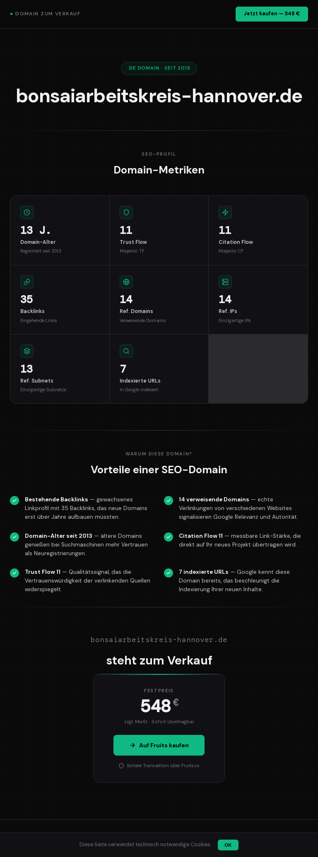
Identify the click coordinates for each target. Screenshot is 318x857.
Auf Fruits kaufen (159, 745)
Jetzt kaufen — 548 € (271, 13)
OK (227, 845)
